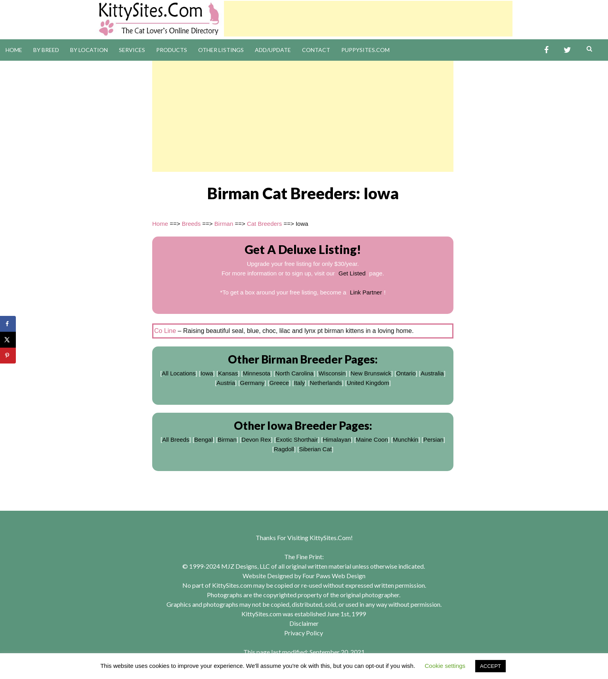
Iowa (207, 373)
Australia (432, 373)
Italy (299, 382)
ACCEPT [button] (490, 666)
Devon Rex (256, 439)
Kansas (228, 373)
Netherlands (326, 382)
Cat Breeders (264, 223)
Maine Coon (372, 439)
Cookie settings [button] (445, 665)
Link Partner (366, 292)
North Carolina (294, 373)
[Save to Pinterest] (8, 356)
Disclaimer (304, 623)
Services (132, 49)
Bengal (203, 439)
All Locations (178, 373)
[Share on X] (8, 340)
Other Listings (221, 49)
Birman (223, 223)
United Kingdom (368, 382)
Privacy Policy (303, 633)
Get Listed (351, 273)
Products (171, 49)
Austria (225, 382)
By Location (89, 49)
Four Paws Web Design (333, 575)
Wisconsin (332, 373)
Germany (252, 382)
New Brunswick (371, 373)
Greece (279, 382)
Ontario (406, 373)
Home (14, 49)
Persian (433, 439)
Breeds (191, 223)
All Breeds (175, 439)
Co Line (165, 330)
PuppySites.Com (365, 49)
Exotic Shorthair (297, 439)
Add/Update (273, 49)
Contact (316, 49)
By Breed (46, 49)
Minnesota (256, 373)
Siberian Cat (315, 449)
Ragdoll (284, 449)
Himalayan (337, 439)
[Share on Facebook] (8, 324)
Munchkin (405, 439)
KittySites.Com (330, 537)
